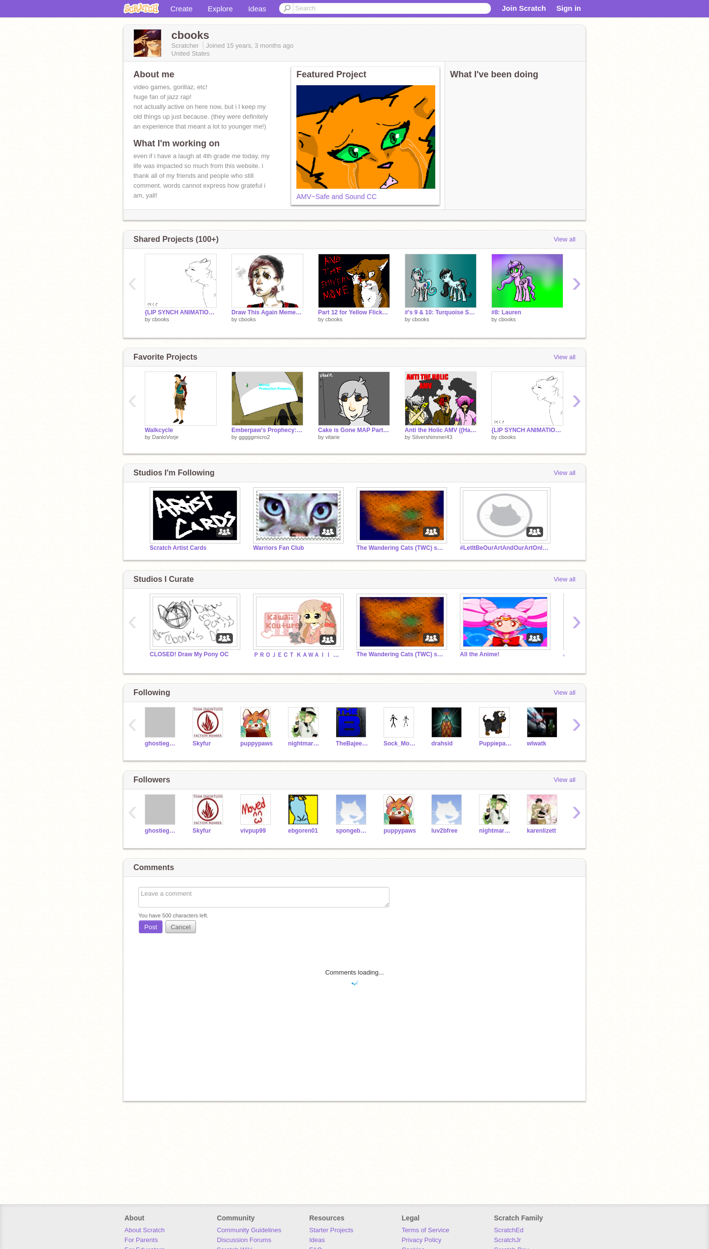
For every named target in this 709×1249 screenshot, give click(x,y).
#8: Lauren (506, 312)
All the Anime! (479, 654)
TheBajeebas (352, 743)
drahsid (441, 743)
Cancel (181, 927)
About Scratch (145, 1230)
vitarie (332, 437)
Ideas (257, 8)
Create (181, 8)
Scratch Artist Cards (178, 547)
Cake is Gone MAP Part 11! (354, 430)
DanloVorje (165, 437)
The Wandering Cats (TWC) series (400, 547)
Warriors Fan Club (278, 547)
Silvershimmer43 (432, 437)
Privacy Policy (422, 1240)
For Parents (141, 1240)
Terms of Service (426, 1230)
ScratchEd (508, 1230)
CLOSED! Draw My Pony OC (189, 654)
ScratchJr (507, 1240)
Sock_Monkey (400, 743)
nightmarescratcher (304, 743)
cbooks (160, 319)
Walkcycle (159, 430)
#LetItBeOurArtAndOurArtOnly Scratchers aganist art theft (504, 547)
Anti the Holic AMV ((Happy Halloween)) (441, 430)
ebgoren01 (303, 830)
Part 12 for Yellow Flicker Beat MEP (354, 312)
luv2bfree (444, 830)
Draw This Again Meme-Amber (267, 312)
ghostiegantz (161, 743)
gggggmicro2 (254, 437)
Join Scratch (524, 8)
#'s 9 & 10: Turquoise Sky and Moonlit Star (441, 312)
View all (564, 239)
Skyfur (202, 743)
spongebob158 (352, 830)
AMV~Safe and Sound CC (336, 197)
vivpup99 (253, 830)
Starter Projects (331, 1230)
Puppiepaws (495, 743)
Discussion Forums (244, 1240)
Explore (220, 8)
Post (150, 927)
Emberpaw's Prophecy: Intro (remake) (267, 430)
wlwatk (536, 743)
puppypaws (256, 743)
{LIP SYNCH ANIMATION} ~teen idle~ (181, 312)
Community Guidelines (249, 1230)
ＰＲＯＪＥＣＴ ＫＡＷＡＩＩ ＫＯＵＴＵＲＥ (297, 654)
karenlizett (541, 830)
